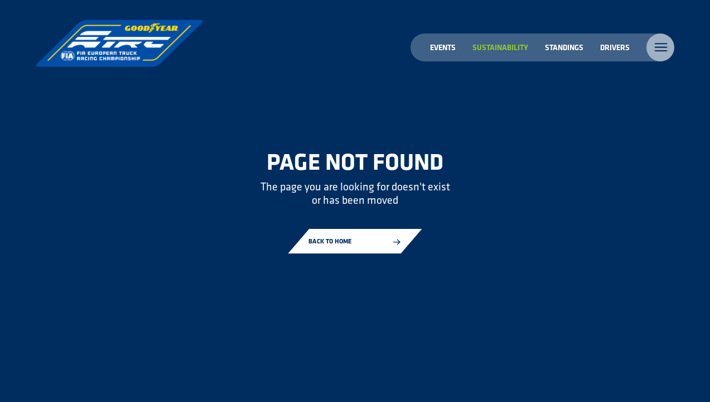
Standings (564, 47)
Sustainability (500, 47)
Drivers (615, 47)
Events (443, 47)
